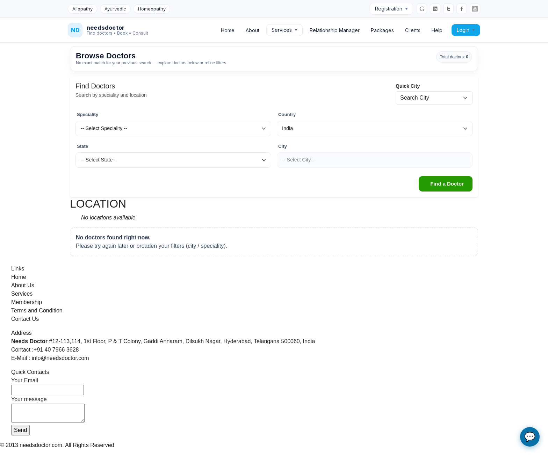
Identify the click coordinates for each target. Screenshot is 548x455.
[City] (375, 160)
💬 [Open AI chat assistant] (529, 437)
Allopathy (82, 9)
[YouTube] (475, 8)
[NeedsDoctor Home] (108, 30)
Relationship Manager (335, 30)
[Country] (375, 128)
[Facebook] (461, 8)
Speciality (87, 114)
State (82, 146)
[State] (173, 160)
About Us (22, 285)
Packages (382, 30)
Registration (391, 9)
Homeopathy (152, 9)
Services (284, 30)
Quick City (408, 86)
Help (437, 30)
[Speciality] (173, 128)
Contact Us (25, 319)
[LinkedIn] (435, 8)
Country (287, 114)
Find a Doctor (447, 184)
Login (466, 30)
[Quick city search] (434, 97)
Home (228, 30)
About (252, 30)
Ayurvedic (115, 9)
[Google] (422, 8)
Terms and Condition (37, 310)
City (282, 146)
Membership (26, 302)
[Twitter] (448, 8)
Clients (412, 30)
